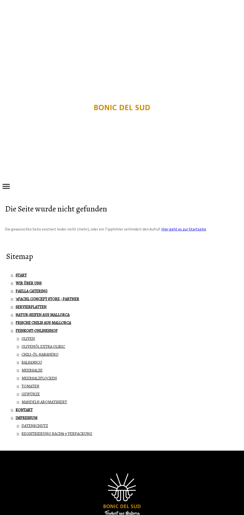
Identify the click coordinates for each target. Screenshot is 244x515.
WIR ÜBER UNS (29, 283)
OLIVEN (28, 338)
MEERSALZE (32, 370)
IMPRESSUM (26, 418)
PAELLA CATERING (32, 291)
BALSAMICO (32, 362)
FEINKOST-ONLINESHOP (37, 331)
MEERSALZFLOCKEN (39, 378)
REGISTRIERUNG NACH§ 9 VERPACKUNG (57, 434)
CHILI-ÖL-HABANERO (40, 354)
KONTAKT (24, 410)
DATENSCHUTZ (35, 426)
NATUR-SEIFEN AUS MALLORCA (43, 315)
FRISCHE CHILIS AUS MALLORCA (43, 323)
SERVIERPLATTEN (31, 307)
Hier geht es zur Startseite (183, 229)
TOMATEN (30, 386)
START (21, 275)
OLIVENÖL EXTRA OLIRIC (43, 346)
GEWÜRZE (31, 394)
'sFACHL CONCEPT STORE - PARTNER (47, 299)
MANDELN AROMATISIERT (44, 402)
